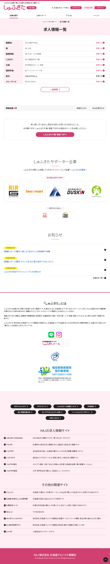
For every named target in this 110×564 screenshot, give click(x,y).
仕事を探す (14, 15)
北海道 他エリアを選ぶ (61, 8)
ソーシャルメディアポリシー (81, 412)
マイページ (100, 8)
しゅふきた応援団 (78, 169)
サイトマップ (41, 406)
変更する (99, 43)
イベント (96, 15)
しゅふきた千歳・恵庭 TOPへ (55, 134)
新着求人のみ (82, 108)
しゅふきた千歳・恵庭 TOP (49, 22)
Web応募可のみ (98, 108)
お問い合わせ (54, 418)
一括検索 (54, 89)
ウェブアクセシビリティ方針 (51, 412)
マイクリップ (76, 8)
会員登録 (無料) (88, 8)
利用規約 (91, 406)
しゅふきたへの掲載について (66, 406)
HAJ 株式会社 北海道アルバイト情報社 (55, 554)
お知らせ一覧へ (98, 278)
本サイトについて (20, 406)
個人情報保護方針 (24, 412)
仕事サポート (41, 15)
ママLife (69, 15)
